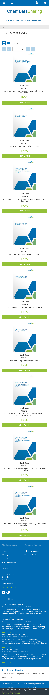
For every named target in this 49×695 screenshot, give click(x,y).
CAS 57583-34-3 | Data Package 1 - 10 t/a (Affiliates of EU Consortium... (24, 89)
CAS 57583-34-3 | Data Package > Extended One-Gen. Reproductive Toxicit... (24, 411)
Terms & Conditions (32, 555)
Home (4, 27)
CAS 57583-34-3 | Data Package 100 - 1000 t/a (24, 304)
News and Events (9, 562)
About (4, 551)
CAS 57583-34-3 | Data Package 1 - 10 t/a (24, 143)
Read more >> (7, 617)
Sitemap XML (40, 684)
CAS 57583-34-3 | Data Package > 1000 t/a (24, 358)
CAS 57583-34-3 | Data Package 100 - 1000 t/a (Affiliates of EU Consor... (24, 466)
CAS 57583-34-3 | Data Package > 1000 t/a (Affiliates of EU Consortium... (24, 521)
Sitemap (5, 555)
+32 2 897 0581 (8, 584)
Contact (5, 558)
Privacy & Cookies (31, 551)
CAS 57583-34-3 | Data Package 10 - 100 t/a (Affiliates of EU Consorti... (24, 197)
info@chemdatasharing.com (13, 588)
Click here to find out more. (12, 693)
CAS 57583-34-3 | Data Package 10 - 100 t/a (24, 251)
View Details (24, 103)
